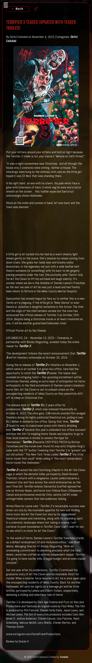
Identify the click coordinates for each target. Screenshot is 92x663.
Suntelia (64, 657)
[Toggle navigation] (6, 5)
